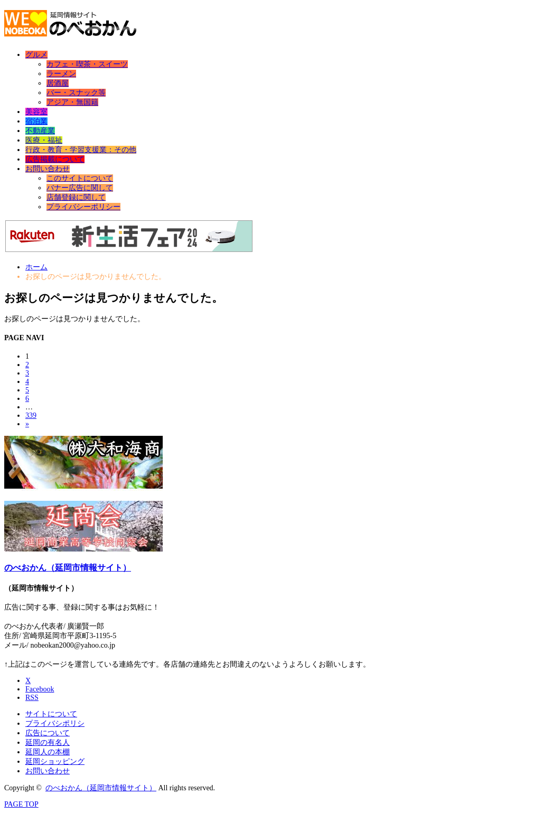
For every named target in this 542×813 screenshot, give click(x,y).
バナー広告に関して (79, 188)
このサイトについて (79, 178)
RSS (32, 698)
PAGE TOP (21, 804)
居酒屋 (57, 83)
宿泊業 (36, 121)
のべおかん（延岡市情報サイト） (67, 568)
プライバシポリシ (55, 723)
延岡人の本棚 (47, 752)
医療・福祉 (43, 140)
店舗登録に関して (76, 197)
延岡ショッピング (55, 761)
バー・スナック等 (76, 93)
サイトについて (51, 714)
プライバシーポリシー (83, 207)
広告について (47, 733)
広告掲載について (55, 159)
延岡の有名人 (47, 742)
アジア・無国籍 (72, 102)
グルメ (36, 55)
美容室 (36, 112)
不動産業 (40, 131)
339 (30, 415)
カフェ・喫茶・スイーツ (87, 64)
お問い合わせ (47, 169)
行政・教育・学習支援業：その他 (80, 150)
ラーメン (61, 74)
